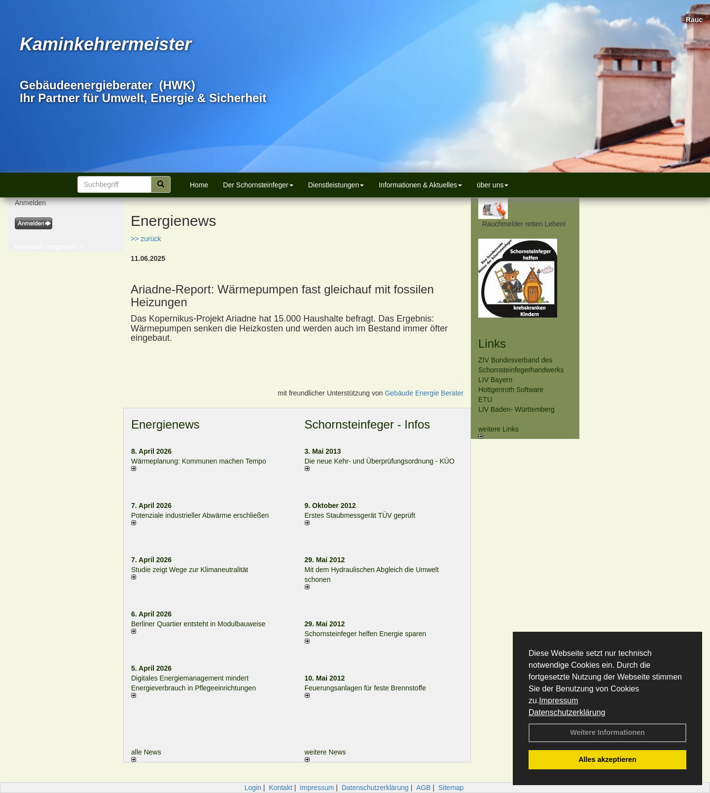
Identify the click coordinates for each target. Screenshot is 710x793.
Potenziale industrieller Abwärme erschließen (200, 515)
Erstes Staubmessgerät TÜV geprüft (360, 515)
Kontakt (280, 788)
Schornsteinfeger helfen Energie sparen (365, 634)
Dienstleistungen (336, 185)
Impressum (558, 700)
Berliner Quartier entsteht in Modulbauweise (198, 624)
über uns (492, 185)
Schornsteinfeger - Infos (367, 424)
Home (199, 185)
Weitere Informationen (607, 732)
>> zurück (146, 239)
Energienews (165, 424)
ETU (485, 399)
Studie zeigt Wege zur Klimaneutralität (189, 570)
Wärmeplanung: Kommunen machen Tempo (198, 461)
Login (253, 788)
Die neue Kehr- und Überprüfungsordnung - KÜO (380, 461)
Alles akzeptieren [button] (607, 759)
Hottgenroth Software (510, 390)
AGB (423, 788)
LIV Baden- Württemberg (516, 409)
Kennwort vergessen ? (49, 247)
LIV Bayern (495, 380)
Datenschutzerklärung (567, 712)
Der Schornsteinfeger (258, 185)
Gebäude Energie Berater (424, 393)
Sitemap (450, 788)
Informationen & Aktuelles (420, 185)
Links (492, 343)
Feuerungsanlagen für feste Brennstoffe (365, 688)
